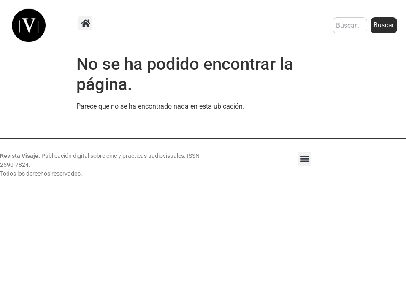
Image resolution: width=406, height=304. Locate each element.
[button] (85, 23)
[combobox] (350, 25)
